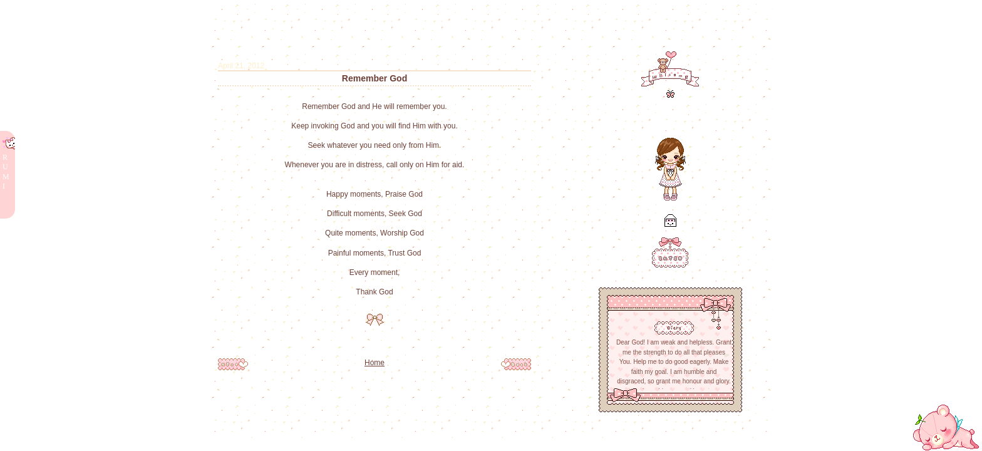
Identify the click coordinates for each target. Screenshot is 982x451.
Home (374, 362)
